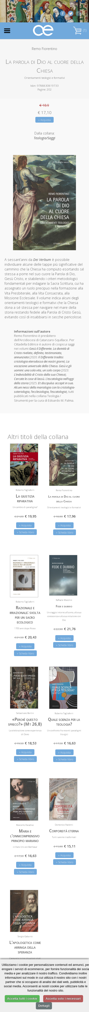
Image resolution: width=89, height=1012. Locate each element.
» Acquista (44, 120)
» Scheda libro (25, 531)
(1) (79, 30)
